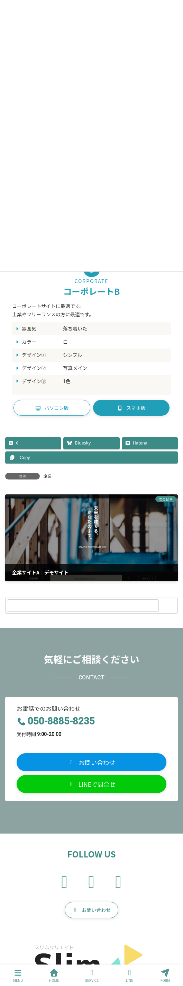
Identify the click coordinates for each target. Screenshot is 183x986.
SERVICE (92, 976)
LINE (130, 976)
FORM (165, 976)
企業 (47, 476)
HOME (54, 976)
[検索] (169, 605)
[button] (51, 408)
